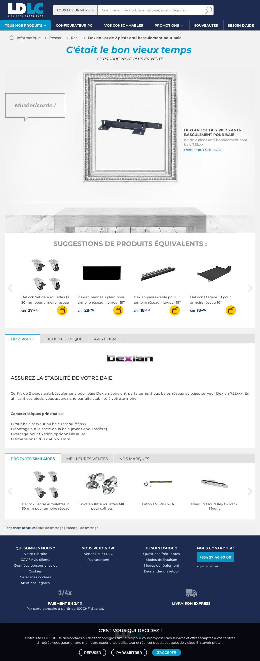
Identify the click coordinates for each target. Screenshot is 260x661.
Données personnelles (33, 565)
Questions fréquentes (161, 554)
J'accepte (166, 652)
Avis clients (40, 560)
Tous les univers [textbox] (73, 10)
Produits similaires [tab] (33, 458)
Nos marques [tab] (134, 458)
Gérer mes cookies (35, 577)
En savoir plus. (208, 642)
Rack (75, 38)
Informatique (29, 38)
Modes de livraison (161, 560)
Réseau (55, 38)
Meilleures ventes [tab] (87, 458)
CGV (24, 560)
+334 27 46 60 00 (215, 557)
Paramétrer (129, 652)
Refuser (92, 652)
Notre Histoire (35, 554)
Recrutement (98, 560)
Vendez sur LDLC (98, 554)
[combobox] (75, 10)
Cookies (35, 571)
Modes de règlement (161, 565)
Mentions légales (35, 583)
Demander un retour (161, 571)
